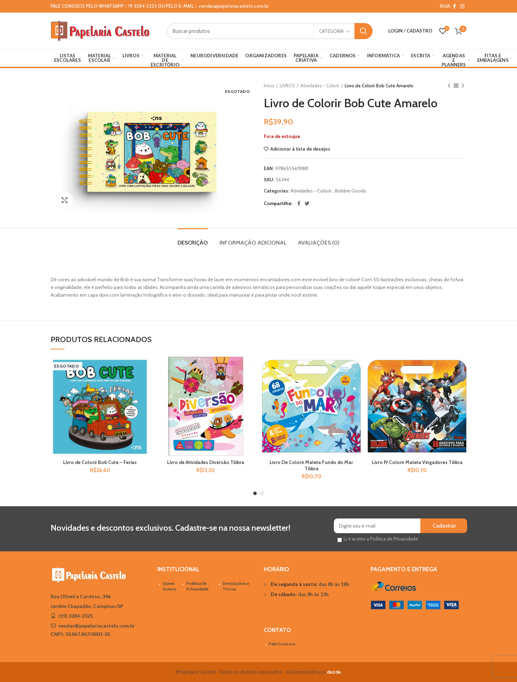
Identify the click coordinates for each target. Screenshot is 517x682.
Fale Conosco (282, 643)
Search (363, 31)
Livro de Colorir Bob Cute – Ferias (100, 462)
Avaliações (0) (318, 242)
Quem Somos (169, 586)
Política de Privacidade (197, 586)
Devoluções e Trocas (236, 586)
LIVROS (287, 85)
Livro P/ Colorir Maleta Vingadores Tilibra (417, 462)
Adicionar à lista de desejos (300, 148)
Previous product (449, 85)
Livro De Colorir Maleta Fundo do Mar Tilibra (311, 465)
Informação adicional (252, 242)
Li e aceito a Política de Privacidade (381, 539)
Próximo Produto (463, 85)
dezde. (334, 672)
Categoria (331, 31)
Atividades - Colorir (319, 85)
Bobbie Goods (350, 191)
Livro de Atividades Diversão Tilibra (205, 462)
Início (269, 85)
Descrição (193, 242)
